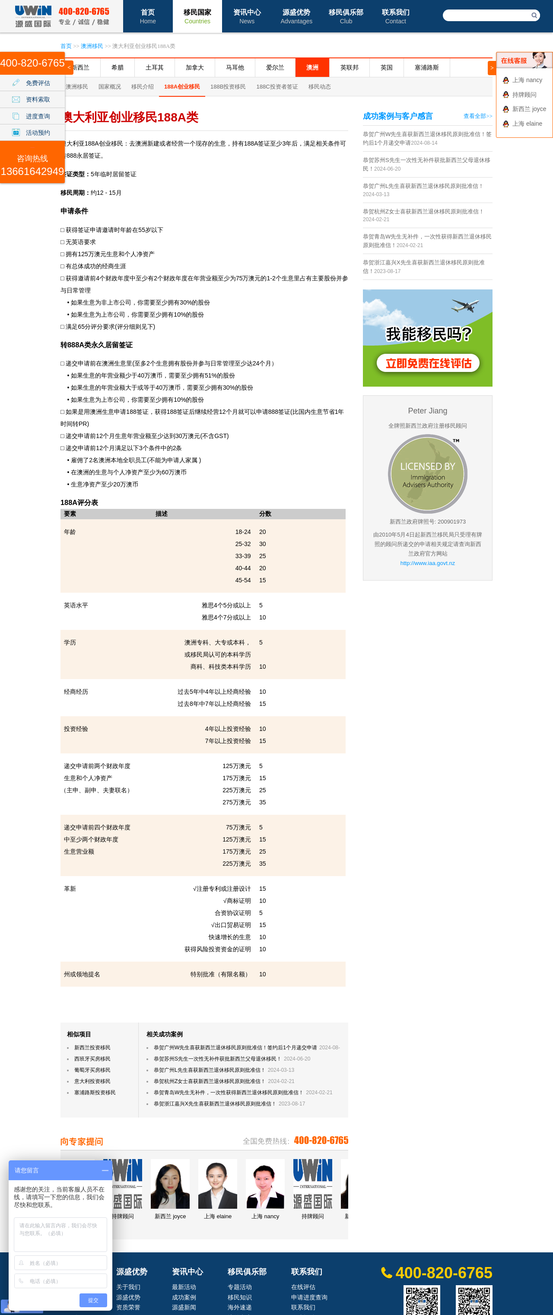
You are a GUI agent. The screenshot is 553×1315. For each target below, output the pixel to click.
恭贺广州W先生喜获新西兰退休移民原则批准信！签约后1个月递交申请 (235, 1048)
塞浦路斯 (427, 67)
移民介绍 (142, 86)
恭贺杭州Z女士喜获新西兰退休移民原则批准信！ (210, 1081)
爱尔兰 (275, 67)
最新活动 (184, 1286)
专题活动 (240, 1286)
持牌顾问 (524, 94)
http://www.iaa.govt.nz (427, 563)
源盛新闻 (184, 1307)
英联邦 (349, 67)
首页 (148, 17)
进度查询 (38, 116)
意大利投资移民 (92, 1081)
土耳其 (155, 67)
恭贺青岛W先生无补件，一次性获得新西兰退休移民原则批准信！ (229, 1092)
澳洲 (312, 67)
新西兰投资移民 (92, 1048)
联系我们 (396, 17)
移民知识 (240, 1297)
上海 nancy (527, 79)
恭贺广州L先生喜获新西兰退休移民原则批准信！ (210, 1070)
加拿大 (195, 67)
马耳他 (235, 67)
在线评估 (303, 1286)
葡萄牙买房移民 (92, 1070)
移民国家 (197, 17)
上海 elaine (527, 123)
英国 (387, 67)
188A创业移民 (182, 86)
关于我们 (128, 1286)
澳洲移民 (92, 46)
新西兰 (80, 67)
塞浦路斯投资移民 (95, 1092)
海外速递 (240, 1307)
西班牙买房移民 (92, 1059)
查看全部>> (478, 116)
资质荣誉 (128, 1307)
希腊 (117, 67)
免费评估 (38, 82)
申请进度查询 (309, 1297)
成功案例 (184, 1297)
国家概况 (110, 86)
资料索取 (38, 99)
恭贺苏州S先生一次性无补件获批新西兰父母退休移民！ (218, 1059)
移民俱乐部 (346, 17)
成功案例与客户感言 (398, 116)
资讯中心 (247, 17)
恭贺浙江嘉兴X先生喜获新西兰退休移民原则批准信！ (215, 1104)
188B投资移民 (228, 86)
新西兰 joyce (529, 108)
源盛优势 (296, 17)
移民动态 (319, 86)
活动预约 (38, 132)
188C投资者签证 (277, 86)
